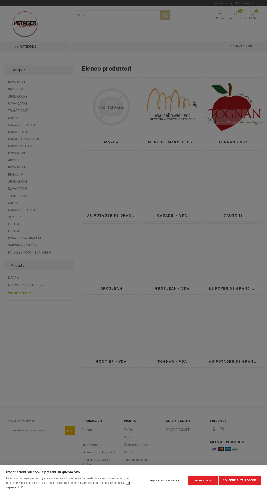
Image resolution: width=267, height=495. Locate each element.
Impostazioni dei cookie (165, 480)
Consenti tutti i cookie (240, 480)
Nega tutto (202, 480)
